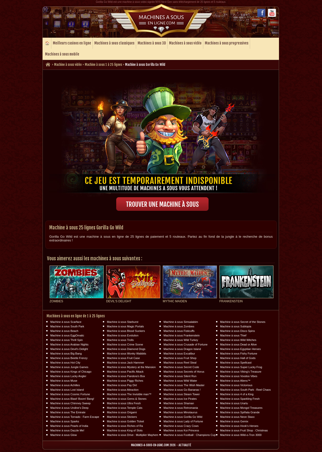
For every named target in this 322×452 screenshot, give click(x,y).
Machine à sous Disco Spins (237, 330)
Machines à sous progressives (226, 43)
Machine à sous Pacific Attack (125, 371)
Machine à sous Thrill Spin (66, 339)
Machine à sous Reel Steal (180, 362)
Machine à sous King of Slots (125, 430)
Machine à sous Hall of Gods (238, 358)
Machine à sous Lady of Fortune (183, 421)
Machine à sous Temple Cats (124, 407)
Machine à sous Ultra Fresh (124, 403)
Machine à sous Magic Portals (125, 326)
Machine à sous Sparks (64, 421)
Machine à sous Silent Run (180, 376)
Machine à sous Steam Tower (182, 394)
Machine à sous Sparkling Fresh (240, 398)
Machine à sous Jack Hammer (125, 362)
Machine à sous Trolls (120, 339)
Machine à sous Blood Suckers (126, 330)
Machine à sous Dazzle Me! (67, 430)
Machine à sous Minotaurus (180, 412)
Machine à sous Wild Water (180, 380)
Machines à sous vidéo (185, 43)
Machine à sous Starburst (122, 321)
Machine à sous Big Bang (66, 353)
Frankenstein (231, 301)
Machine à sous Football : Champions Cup (190, 434)
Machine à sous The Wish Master (184, 385)
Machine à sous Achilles (65, 385)
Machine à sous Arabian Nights (69, 344)
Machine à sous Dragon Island (182, 348)
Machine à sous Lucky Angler (68, 376)
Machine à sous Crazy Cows (181, 425)
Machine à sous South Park (67, 326)
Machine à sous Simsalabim (181, 321)
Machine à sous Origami (122, 412)
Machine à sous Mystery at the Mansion (131, 367)
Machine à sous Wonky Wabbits (126, 353)
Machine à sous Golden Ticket (125, 421)
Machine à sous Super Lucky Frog (241, 367)
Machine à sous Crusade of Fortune (186, 344)
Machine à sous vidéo (68, 65)
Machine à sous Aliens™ (235, 380)
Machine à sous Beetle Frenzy (69, 358)
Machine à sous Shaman (179, 403)
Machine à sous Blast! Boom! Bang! (72, 398)
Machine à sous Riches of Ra (125, 425)
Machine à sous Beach (64, 330)
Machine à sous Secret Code (181, 367)
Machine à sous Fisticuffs (179, 330)
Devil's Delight (118, 301)
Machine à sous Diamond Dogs (126, 348)
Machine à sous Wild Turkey (181, 339)
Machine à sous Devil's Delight (69, 348)
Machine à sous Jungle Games (69, 367)
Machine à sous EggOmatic (67, 335)
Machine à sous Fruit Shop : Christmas (244, 430)
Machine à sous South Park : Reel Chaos (245, 389)
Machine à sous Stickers (122, 416)
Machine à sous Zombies (179, 326)
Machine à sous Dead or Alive (238, 344)
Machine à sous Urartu (234, 403)
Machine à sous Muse (63, 380)
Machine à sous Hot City (65, 362)
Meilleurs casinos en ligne (72, 43)
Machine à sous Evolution (122, 335)
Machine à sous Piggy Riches (125, 380)
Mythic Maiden (175, 301)
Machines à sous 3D (152, 43)
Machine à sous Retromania (181, 407)
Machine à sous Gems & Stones (126, 398)
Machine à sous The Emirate (68, 412)
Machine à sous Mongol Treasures (241, 407)
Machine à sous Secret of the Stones (242, 321)
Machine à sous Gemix (234, 421)
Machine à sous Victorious (236, 385)
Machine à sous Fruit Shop (180, 358)
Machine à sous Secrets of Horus (184, 371)
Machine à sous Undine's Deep (69, 407)
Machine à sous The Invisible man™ (129, 394)
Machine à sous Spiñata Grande (240, 412)
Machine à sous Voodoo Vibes (238, 376)
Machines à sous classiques (114, 43)
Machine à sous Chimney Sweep (70, 403)
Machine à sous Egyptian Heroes (240, 348)
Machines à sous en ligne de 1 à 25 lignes (76, 316)
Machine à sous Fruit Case (123, 358)
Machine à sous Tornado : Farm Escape (74, 416)
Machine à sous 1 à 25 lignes (103, 65)
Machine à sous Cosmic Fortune (70, 394)
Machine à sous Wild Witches (238, 339)
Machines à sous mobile (62, 54)
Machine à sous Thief (233, 335)
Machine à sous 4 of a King (237, 394)
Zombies (56, 301)
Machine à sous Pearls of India (69, 425)
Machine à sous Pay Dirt (122, 385)
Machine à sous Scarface (66, 321)
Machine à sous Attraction (123, 389)
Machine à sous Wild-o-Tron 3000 (241, 434)
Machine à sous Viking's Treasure (240, 371)
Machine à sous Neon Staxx (237, 416)
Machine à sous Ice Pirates (180, 398)
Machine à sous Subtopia (235, 326)
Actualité (185, 445)
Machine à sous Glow (63, 434)
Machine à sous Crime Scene (125, 344)
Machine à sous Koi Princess (181, 430)
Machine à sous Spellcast (236, 362)
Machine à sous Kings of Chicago (70, 371)
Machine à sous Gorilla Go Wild (183, 416)
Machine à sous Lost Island (67, 389)
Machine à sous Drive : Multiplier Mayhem (132, 434)
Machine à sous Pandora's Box (126, 376)
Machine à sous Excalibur (179, 353)
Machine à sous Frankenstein (182, 335)
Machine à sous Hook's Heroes (239, 425)
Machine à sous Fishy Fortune (238, 353)
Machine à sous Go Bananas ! (182, 389)
